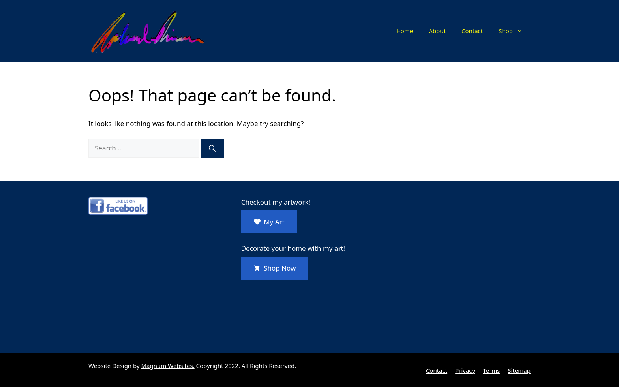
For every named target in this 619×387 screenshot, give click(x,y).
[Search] (212, 148)
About (437, 31)
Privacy (465, 370)
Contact (472, 31)
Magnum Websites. (168, 366)
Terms (491, 370)
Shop (515, 31)
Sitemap (519, 370)
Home (404, 31)
